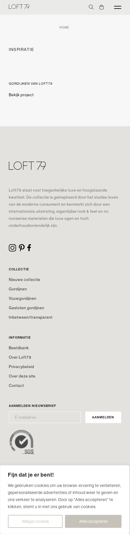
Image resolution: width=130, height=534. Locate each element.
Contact (16, 385)
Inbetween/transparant (31, 317)
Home (64, 27)
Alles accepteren (93, 521)
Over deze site (22, 376)
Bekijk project (21, 95)
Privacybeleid (21, 367)
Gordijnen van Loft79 (30, 84)
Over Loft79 (20, 357)
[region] (64, 499)
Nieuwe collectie (24, 279)
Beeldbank (19, 348)
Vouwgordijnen (22, 298)
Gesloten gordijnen (26, 308)
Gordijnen (18, 289)
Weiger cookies (35, 521)
